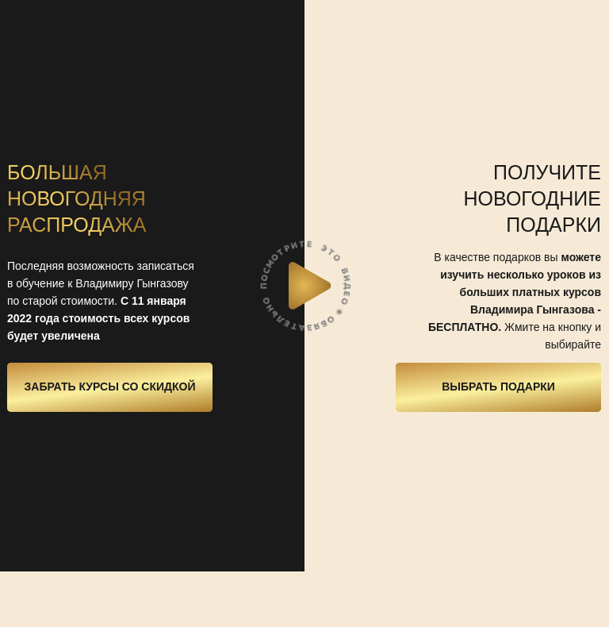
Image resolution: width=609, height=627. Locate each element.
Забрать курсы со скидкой (110, 386)
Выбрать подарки (498, 386)
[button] (310, 286)
